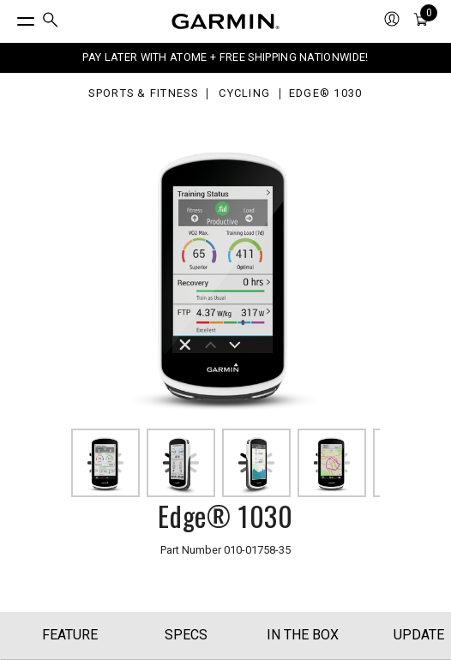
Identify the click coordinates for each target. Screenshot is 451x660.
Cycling (244, 93)
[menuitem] (50, 22)
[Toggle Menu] (10, 17)
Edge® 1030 (326, 93)
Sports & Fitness (142, 93)
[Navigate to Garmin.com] (225, 21)
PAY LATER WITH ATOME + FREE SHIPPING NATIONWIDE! (225, 57)
